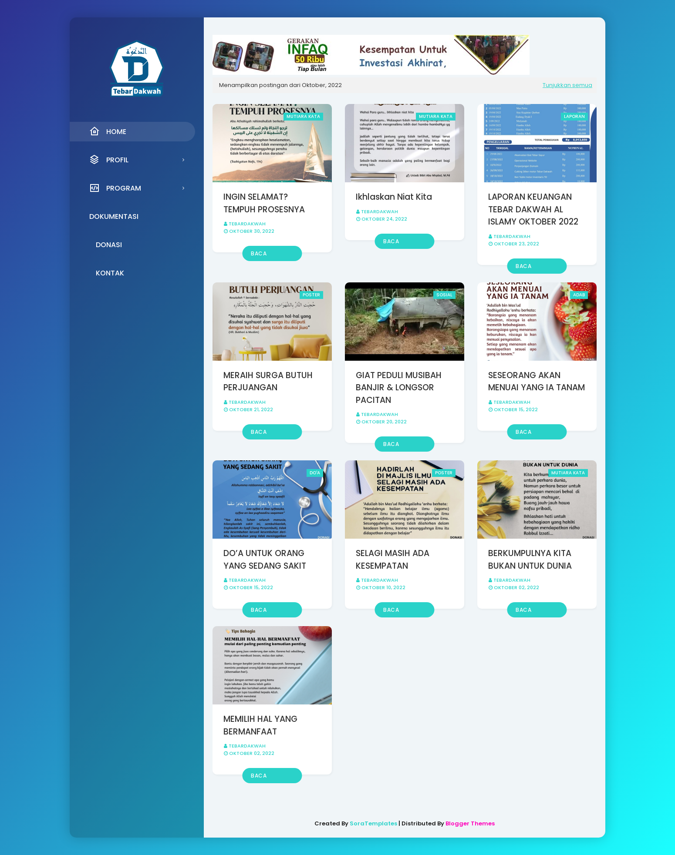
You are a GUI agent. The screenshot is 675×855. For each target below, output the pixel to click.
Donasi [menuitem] (109, 245)
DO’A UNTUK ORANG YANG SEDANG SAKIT (264, 559)
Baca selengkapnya (271, 255)
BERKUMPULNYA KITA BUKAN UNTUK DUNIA (530, 559)
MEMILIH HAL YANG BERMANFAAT (260, 725)
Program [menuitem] (115, 188)
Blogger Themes (470, 823)
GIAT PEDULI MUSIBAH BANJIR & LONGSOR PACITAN (399, 387)
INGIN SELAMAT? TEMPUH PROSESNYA (264, 203)
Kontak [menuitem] (110, 273)
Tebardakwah (247, 223)
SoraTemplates (373, 823)
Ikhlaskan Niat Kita (394, 197)
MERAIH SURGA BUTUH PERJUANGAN (268, 381)
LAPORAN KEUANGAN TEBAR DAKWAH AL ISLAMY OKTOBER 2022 (533, 209)
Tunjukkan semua (567, 85)
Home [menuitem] (107, 131)
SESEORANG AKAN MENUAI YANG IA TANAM (536, 381)
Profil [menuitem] (108, 159)
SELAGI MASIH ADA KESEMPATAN (392, 559)
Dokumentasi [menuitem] (113, 216)
